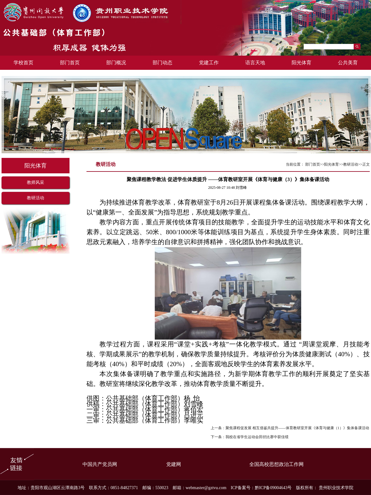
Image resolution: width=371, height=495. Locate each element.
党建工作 (209, 62)
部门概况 (116, 62)
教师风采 (35, 182)
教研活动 (35, 198)
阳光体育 (301, 62)
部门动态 (162, 62)
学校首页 (23, 62)
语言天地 (255, 62)
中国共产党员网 (99, 464)
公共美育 (348, 62)
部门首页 (70, 62)
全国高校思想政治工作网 (276, 464)
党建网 (173, 464)
